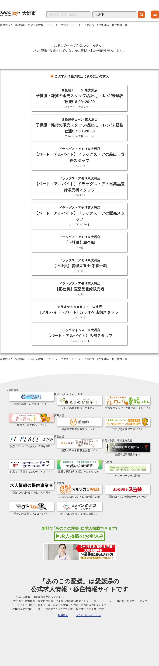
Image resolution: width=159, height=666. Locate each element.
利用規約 (63, 615)
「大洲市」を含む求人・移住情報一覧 (105, 25)
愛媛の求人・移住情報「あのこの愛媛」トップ (26, 25)
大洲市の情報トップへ (12, 8)
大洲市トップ (68, 25)
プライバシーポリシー (88, 615)
